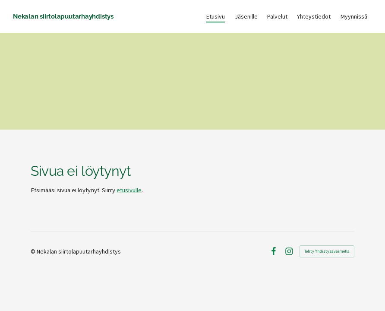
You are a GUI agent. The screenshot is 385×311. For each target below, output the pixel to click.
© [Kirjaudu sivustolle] (34, 251)
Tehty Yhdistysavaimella (327, 251)
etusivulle (129, 190)
